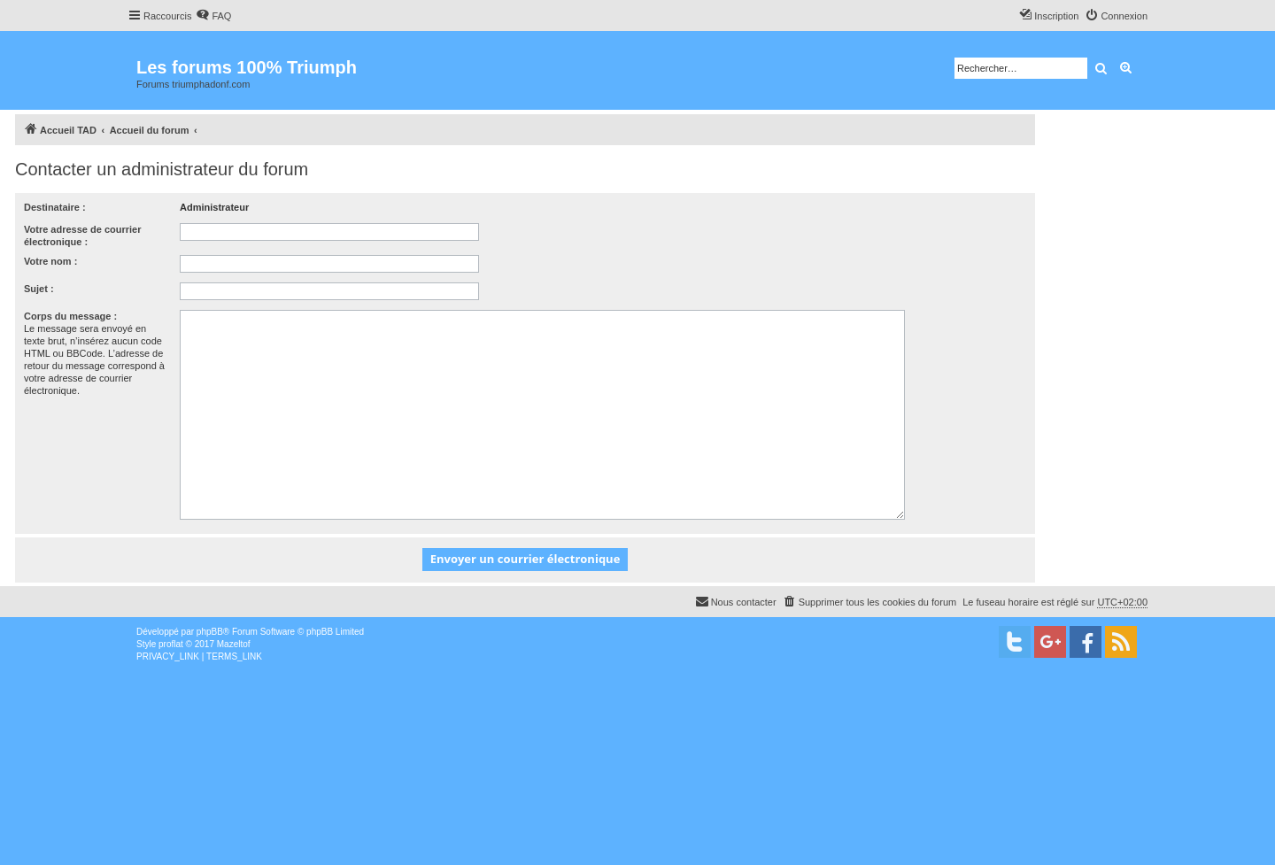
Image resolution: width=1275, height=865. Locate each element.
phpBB (210, 632)
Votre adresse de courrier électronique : (82, 235)
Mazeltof (234, 644)
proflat (170, 644)
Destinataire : (55, 207)
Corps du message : (70, 316)
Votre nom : (50, 261)
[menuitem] (213, 16)
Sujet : (39, 288)
